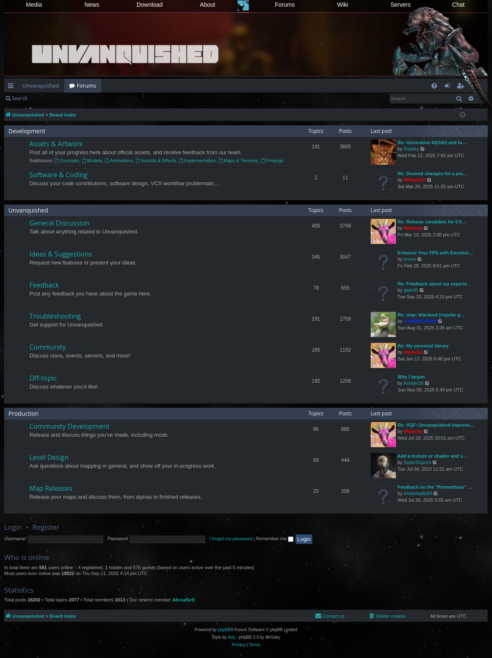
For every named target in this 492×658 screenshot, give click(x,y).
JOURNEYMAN (420, 321)
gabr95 (411, 290)
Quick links (12, 87)
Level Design (48, 457)
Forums (285, 4)
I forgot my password (230, 538)
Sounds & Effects (156, 160)
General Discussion (59, 223)
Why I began (411, 376)
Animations (119, 160)
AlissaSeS (184, 599)
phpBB (224, 629)
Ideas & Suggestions (60, 254)
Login (46, 98)
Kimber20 (414, 383)
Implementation (197, 160)
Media (34, 4)
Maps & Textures (238, 160)
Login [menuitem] (449, 87)
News (91, 4)
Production (23, 413)
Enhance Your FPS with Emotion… (436, 252)
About (207, 4)
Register (74, 98)
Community (47, 347)
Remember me (274, 538)
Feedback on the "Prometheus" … (435, 487)
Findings (272, 160)
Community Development (69, 426)
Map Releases (50, 488)
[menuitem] (434, 86)
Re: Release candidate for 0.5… (432, 221)
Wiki (342, 4)
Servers (400, 4)
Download (149, 4)
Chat (458, 4)
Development (26, 131)
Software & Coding (58, 174)
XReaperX (415, 179)
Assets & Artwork (56, 143)
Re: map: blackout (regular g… (431, 314)
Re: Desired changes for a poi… (432, 173)
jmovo (410, 259)
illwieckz (413, 228)
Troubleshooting (55, 316)
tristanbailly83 (418, 493)
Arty (232, 637)
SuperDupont (417, 462)
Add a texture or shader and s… (432, 456)
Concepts (66, 160)
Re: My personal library (423, 345)
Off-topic (43, 378)
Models (92, 160)
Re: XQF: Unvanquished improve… (436, 424)
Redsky (411, 148)
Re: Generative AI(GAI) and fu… (432, 142)
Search (20, 98)
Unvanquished (40, 85)
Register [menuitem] (462, 87)
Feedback (44, 285)
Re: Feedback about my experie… (434, 283)
